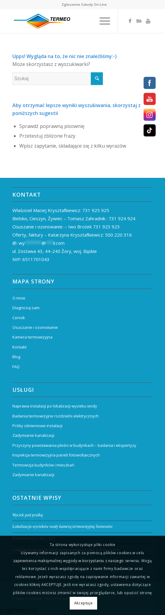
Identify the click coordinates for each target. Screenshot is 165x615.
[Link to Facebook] (130, 20)
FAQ (16, 366)
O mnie (18, 298)
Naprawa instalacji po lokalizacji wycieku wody (54, 406)
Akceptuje (83, 603)
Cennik (18, 317)
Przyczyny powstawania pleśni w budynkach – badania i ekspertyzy (74, 445)
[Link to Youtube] (148, 20)
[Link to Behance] (139, 20)
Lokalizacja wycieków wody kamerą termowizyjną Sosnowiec (62, 526)
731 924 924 (122, 218)
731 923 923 (106, 227)
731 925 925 (95, 210)
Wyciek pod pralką (27, 515)
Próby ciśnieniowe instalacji (37, 425)
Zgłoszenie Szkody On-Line (84, 4)
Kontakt (19, 347)
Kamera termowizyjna (32, 337)
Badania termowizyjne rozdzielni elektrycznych (55, 416)
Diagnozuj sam (26, 307)
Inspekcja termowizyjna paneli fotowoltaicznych (56, 455)
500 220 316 (118, 235)
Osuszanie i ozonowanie (35, 327)
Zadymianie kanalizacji (33, 435)
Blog (16, 356)
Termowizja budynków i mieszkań (43, 465)
